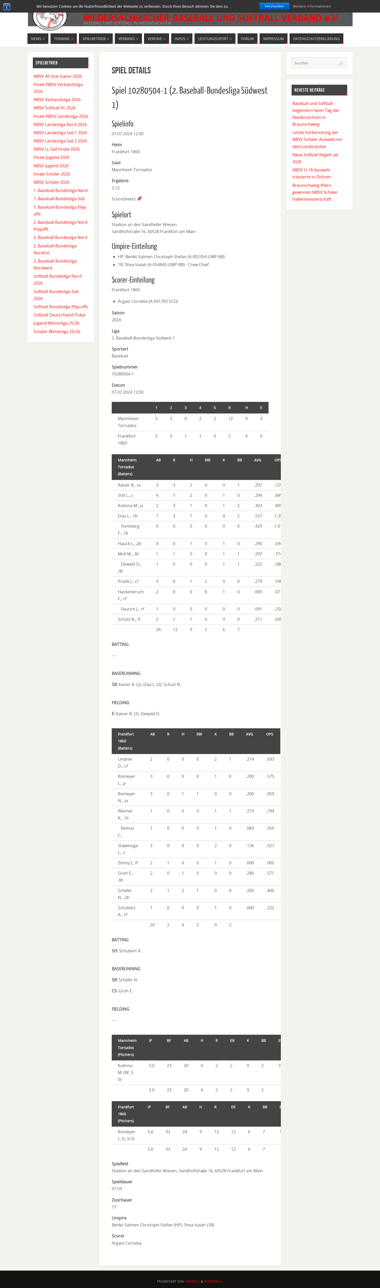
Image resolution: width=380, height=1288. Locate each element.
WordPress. (213, 1281)
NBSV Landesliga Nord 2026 (60, 124)
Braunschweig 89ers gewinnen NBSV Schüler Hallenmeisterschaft (315, 192)
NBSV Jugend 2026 (51, 166)
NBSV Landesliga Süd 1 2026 (60, 132)
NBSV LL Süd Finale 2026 (57, 149)
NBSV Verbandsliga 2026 (57, 99)
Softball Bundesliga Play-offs (61, 306)
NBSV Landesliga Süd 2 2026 (60, 141)
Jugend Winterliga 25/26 (56, 323)
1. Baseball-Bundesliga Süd (59, 198)
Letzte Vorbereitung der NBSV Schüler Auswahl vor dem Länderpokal (317, 139)
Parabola (192, 1281)
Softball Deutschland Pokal (59, 315)
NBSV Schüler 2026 (51, 182)
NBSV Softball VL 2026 (55, 108)
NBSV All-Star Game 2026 (58, 76)
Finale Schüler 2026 (52, 174)
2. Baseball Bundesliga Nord (60, 237)
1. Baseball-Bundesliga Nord (61, 190)
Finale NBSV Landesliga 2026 (61, 116)
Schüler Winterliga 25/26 (57, 331)
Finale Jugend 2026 (51, 157)
